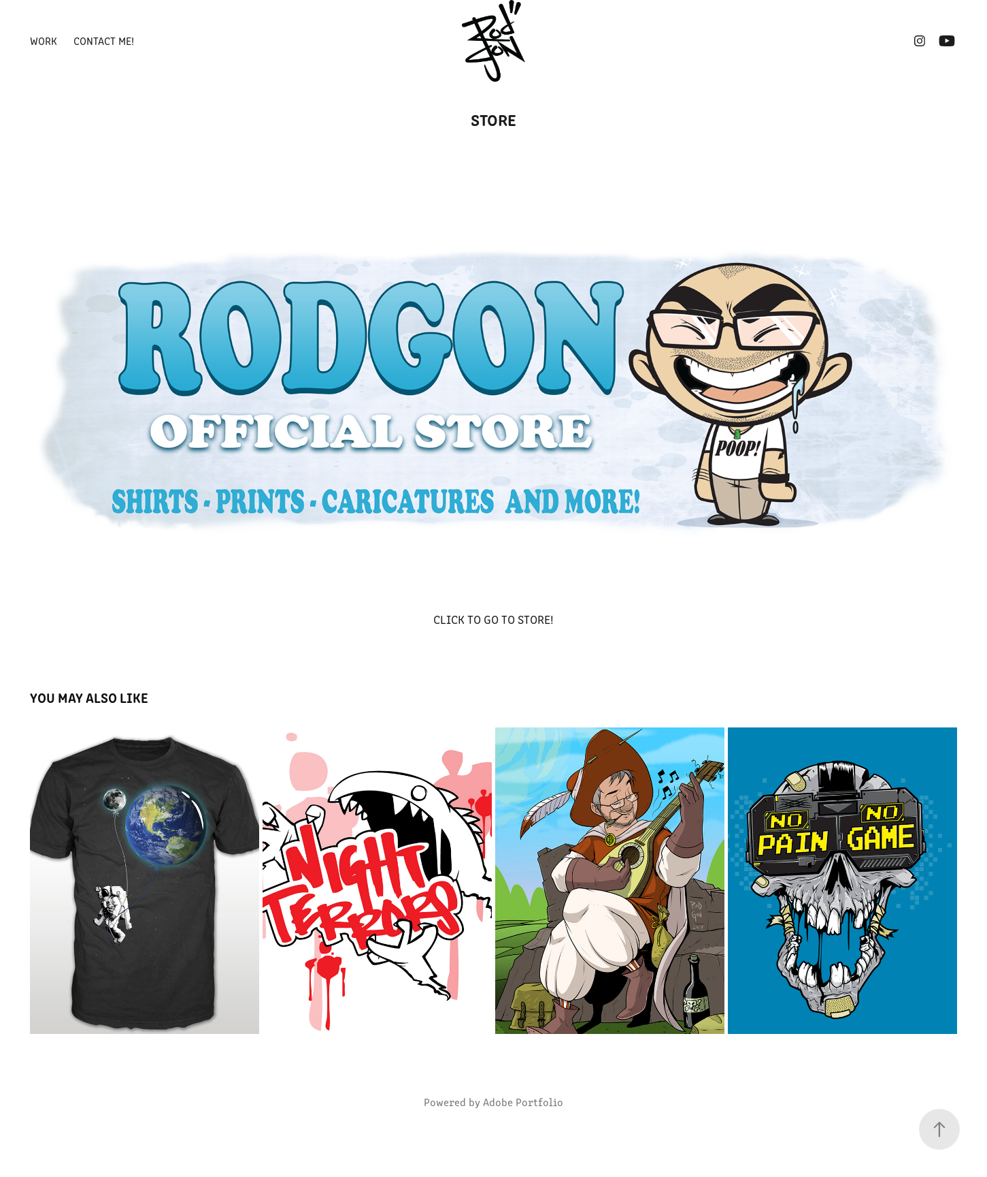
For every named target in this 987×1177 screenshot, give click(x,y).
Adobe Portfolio (523, 1102)
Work (43, 40)
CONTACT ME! (103, 40)
